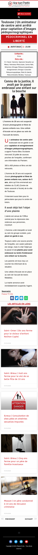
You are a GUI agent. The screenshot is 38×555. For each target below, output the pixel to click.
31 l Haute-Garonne (11, 62)
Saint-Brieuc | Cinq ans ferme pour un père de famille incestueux (15, 461)
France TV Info (7, 294)
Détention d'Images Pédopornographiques (19, 67)
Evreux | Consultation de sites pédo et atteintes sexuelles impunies (16, 419)
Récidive (21, 75)
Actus (19, 56)
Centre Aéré (29, 64)
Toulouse (28, 75)
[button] (18, 10)
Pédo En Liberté (26, 72)
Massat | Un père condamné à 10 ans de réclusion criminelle (18, 504)
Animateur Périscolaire (17, 64)
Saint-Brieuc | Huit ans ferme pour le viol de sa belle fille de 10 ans (16, 376)
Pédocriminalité (12, 75)
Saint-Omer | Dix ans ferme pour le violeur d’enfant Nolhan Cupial (18, 333)
